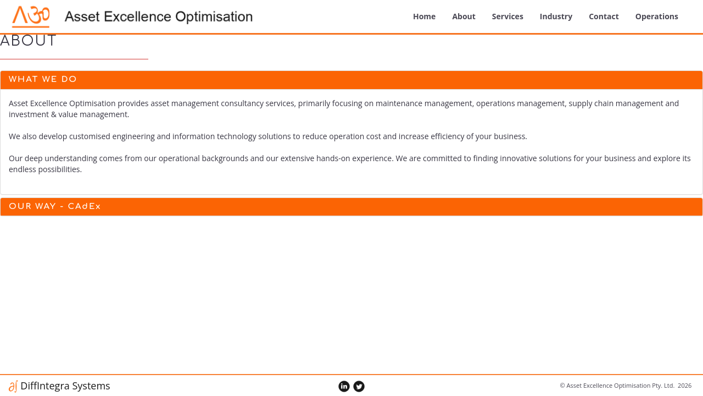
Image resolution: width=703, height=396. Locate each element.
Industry (556, 16)
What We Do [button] (43, 79)
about (463, 16)
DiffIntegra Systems (64, 385)
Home (424, 16)
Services (507, 16)
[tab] (351, 80)
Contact (604, 16)
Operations (656, 16)
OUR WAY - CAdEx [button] (55, 206)
